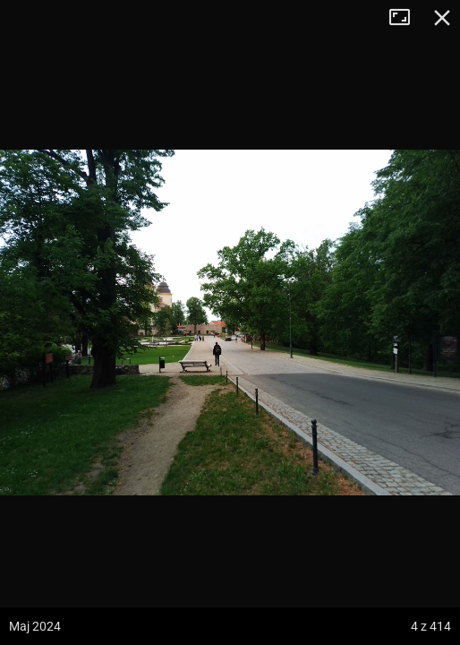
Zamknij (442, 18)
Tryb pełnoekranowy (406, 18)
